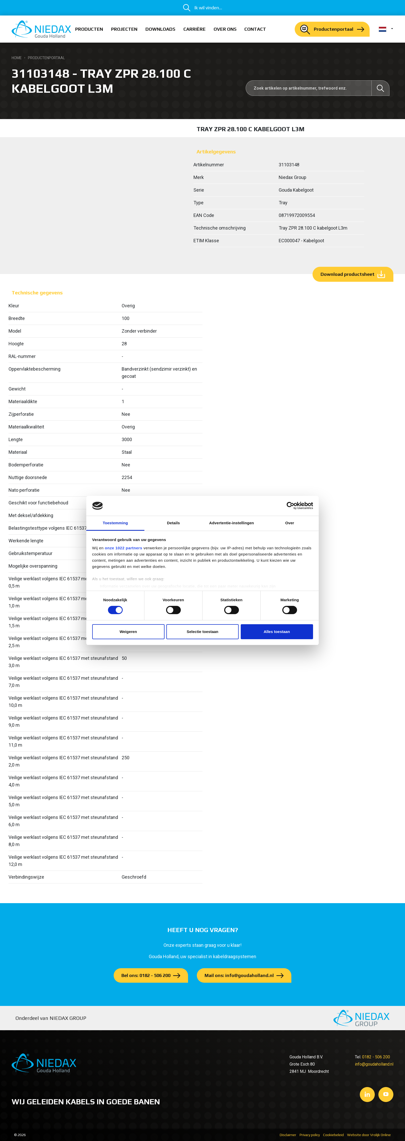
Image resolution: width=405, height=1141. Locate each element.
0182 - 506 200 (376, 1056)
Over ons (225, 29)
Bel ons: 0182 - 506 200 (145, 975)
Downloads (160, 29)
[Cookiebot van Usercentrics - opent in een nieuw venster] (290, 506)
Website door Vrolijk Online (369, 1135)
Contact (255, 29)
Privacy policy (310, 1135)
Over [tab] (289, 523)
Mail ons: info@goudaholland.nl (239, 975)
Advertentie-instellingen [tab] (231, 523)
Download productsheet (348, 274)
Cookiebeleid (333, 1135)
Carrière (194, 29)
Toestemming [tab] (115, 523)
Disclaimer (288, 1135)
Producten (89, 29)
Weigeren (128, 631)
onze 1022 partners (123, 548)
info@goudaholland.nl (374, 1064)
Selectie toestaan (203, 631)
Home (17, 58)
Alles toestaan (277, 631)
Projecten (124, 29)
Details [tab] (173, 523)
